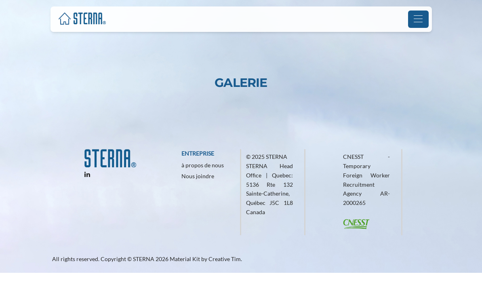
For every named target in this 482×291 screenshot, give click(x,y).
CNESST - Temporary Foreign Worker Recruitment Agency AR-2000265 (366, 179)
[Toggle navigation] (418, 19)
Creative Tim (224, 258)
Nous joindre (197, 176)
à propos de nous (202, 165)
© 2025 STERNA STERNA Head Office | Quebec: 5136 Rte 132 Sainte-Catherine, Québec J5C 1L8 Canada (269, 184)
